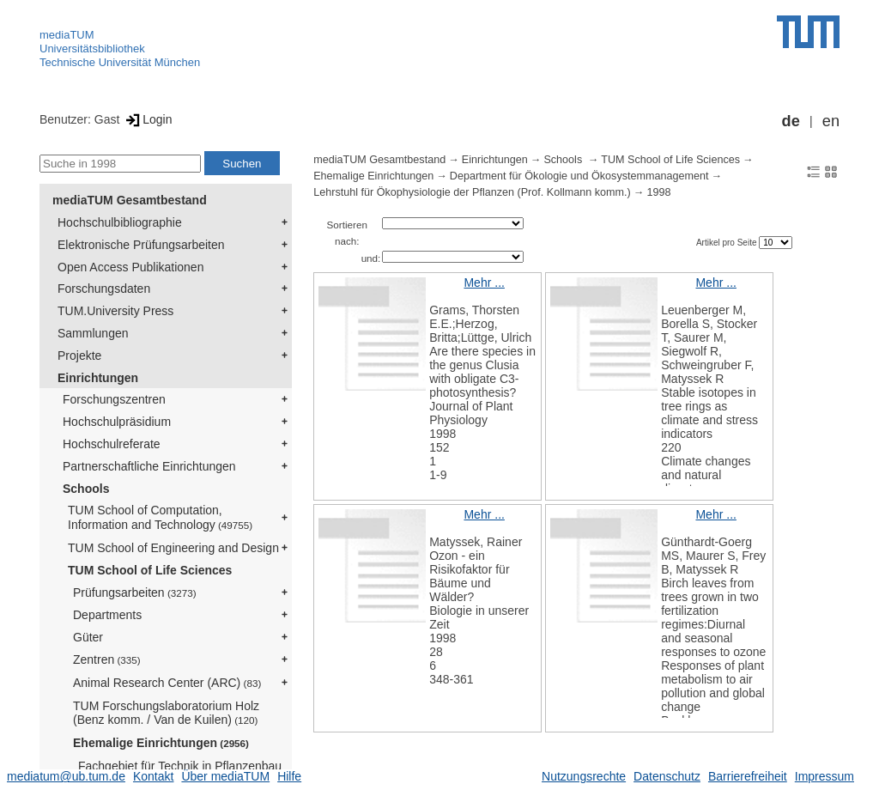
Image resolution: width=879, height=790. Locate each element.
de (791, 121)
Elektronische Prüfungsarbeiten (141, 245)
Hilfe (289, 776)
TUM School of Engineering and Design (173, 548)
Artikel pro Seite (727, 242)
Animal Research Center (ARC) (167, 683)
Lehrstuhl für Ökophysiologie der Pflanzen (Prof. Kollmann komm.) (472, 192)
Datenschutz (666, 776)
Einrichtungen (98, 378)
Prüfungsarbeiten (135, 592)
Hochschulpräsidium (117, 421)
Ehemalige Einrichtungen (161, 743)
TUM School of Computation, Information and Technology (160, 517)
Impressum (824, 776)
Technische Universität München (119, 62)
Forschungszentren (114, 399)
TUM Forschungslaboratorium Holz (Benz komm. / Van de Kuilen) (166, 713)
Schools (86, 488)
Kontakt (153, 776)
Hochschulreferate (112, 444)
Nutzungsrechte (584, 776)
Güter (88, 637)
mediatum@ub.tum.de (66, 776)
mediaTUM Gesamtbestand (129, 200)
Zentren (107, 659)
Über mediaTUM (225, 776)
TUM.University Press (115, 311)
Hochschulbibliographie (120, 222)
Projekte (79, 355)
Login (147, 119)
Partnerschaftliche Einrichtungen (149, 466)
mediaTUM (66, 34)
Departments (107, 615)
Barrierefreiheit (747, 776)
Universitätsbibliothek (92, 48)
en (831, 121)
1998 (658, 192)
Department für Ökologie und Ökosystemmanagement (579, 176)
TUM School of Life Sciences (150, 570)
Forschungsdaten (104, 288)
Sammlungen (93, 333)
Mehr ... (484, 282)
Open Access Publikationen (130, 267)
